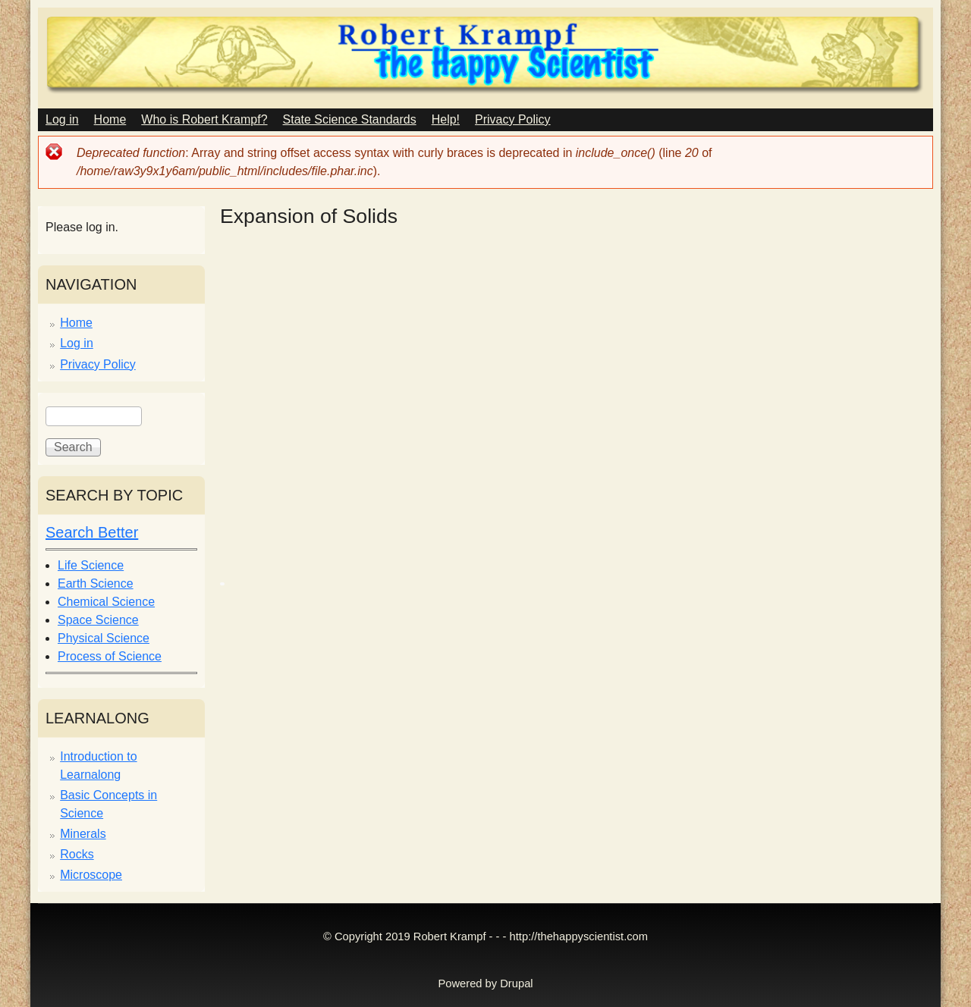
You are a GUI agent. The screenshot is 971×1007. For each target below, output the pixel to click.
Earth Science (96, 583)
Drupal (516, 983)
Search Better (92, 532)
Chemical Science (106, 601)
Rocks (76, 854)
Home (110, 119)
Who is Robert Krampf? (204, 119)
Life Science (91, 565)
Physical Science (103, 638)
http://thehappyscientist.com (579, 936)
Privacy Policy (513, 119)
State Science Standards (349, 119)
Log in (62, 119)
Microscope (91, 874)
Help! (446, 119)
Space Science (98, 619)
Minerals (82, 833)
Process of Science (110, 656)
